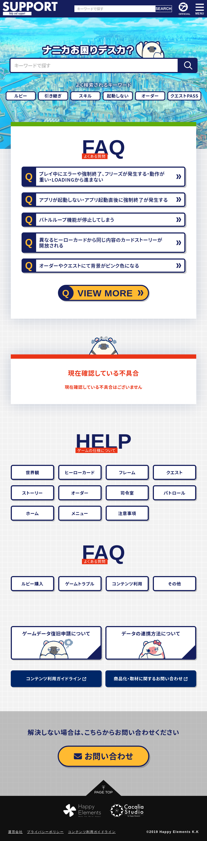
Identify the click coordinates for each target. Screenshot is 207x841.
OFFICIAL (184, 8)
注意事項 (127, 513)
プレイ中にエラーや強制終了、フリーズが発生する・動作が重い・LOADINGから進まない (102, 176)
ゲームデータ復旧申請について (56, 633)
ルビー (20, 95)
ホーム (32, 513)
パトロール (174, 493)
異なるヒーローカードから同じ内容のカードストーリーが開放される (100, 242)
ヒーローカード (80, 472)
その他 (174, 583)
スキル (85, 95)
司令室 (127, 493)
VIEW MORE (105, 293)
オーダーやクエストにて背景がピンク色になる (89, 265)
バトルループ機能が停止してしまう (76, 219)
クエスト (174, 472)
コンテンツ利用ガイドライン (56, 678)
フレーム (127, 472)
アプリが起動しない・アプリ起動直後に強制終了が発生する (103, 199)
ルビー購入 (33, 583)
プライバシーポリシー (45, 832)
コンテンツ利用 (127, 583)
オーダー (150, 95)
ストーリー (32, 493)
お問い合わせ (103, 756)
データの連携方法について (151, 633)
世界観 (32, 472)
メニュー (79, 513)
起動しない (118, 95)
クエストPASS (184, 95)
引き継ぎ (53, 95)
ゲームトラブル (80, 583)
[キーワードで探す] (114, 8)
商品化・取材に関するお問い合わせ (151, 678)
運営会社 (15, 832)
